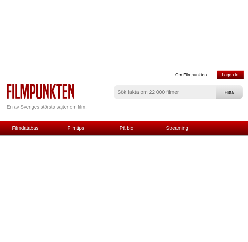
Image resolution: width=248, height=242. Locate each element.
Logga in (230, 74)
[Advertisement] (124, 186)
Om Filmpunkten (191, 74)
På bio (127, 128)
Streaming (177, 128)
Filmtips (76, 128)
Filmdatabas (25, 128)
